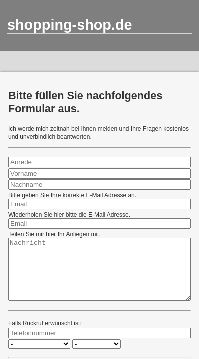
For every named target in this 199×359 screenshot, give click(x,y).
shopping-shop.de (69, 25)
